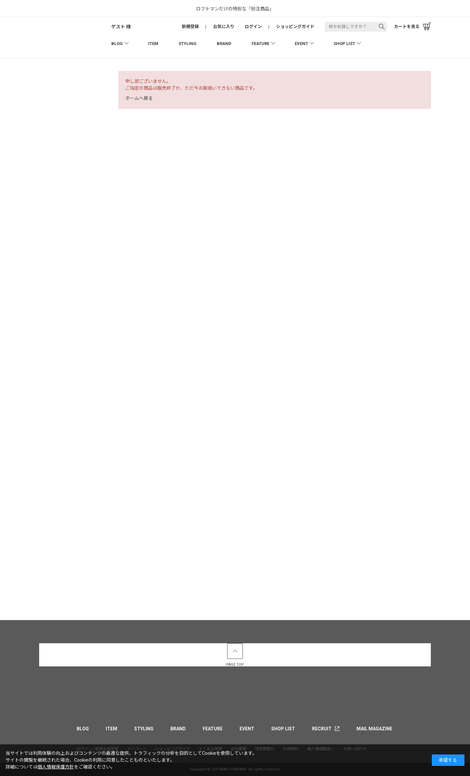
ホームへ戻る (139, 98)
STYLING (187, 43)
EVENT (301, 43)
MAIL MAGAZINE (374, 728)
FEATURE (260, 43)
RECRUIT (322, 728)
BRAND (224, 43)
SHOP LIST (344, 43)
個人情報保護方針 (56, 766)
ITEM (153, 43)
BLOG (117, 43)
